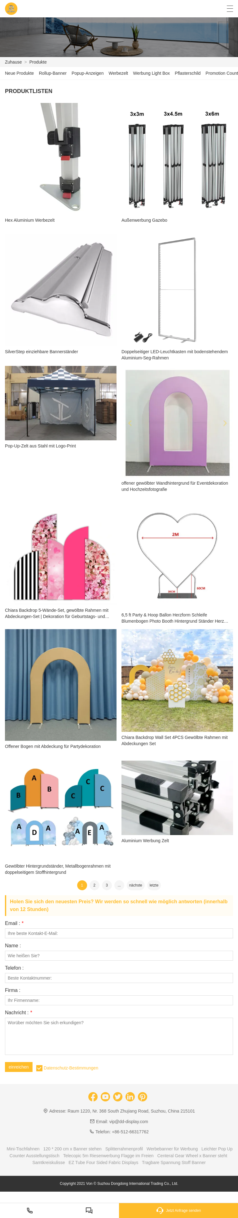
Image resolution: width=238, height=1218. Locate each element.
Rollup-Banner (53, 73)
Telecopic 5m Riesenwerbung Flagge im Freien (108, 1155)
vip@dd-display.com (128, 1121)
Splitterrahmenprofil (124, 1148)
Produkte (38, 62)
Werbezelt (118, 73)
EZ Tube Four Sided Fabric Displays (103, 1162)
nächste (135, 885)
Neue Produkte (19, 73)
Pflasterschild (188, 73)
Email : (14, 923)
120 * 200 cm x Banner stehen (72, 1148)
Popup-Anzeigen (88, 73)
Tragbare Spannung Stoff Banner (173, 1162)
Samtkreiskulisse (48, 1162)
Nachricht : (18, 1012)
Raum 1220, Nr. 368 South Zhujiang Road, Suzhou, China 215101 (131, 1111)
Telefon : (14, 968)
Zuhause (13, 62)
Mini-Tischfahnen (23, 1148)
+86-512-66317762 (130, 1131)
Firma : (12, 990)
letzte (154, 885)
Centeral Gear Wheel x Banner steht (192, 1155)
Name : (13, 945)
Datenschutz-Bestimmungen (71, 1067)
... (119, 885)
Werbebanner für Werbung (172, 1148)
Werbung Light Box (151, 73)
